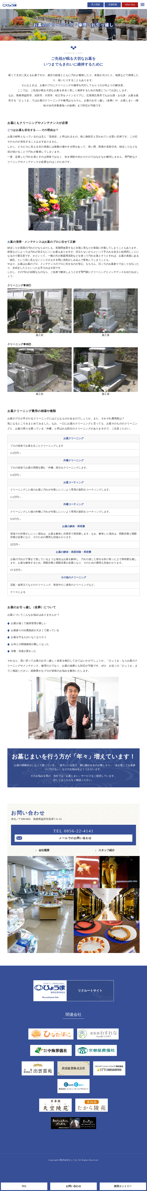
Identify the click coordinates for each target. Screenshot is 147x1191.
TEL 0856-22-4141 (73, 831)
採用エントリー (123, 1186)
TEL (24, 1186)
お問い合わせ (73, 1186)
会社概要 (44, 850)
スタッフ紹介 (106, 850)
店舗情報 (112, 4)
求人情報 (95, 4)
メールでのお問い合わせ (75, 838)
